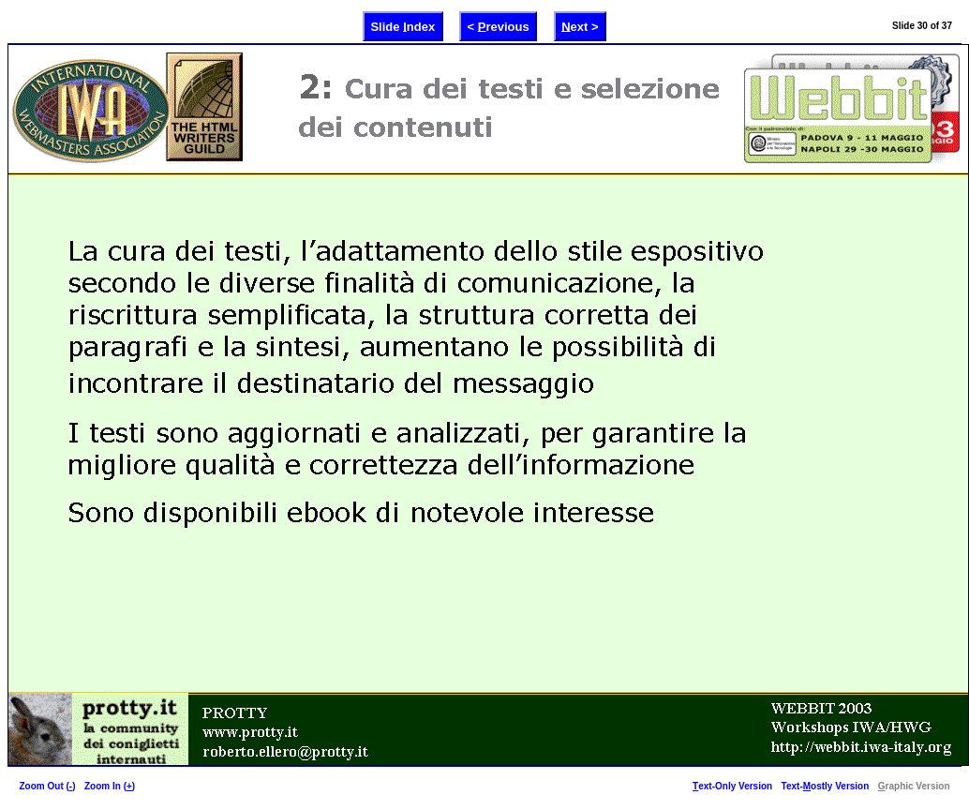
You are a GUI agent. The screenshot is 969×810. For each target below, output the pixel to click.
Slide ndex (402, 26)
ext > (579, 26)
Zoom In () (109, 786)
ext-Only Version (732, 786)
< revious (498, 26)
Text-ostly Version (826, 786)
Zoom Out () (48, 786)
